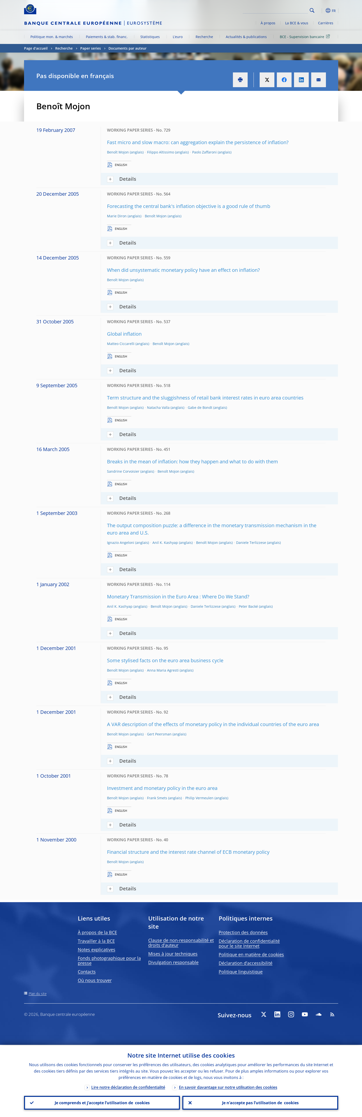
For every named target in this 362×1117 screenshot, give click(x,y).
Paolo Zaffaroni (204, 152)
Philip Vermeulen (199, 798)
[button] (321, 10)
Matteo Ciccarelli (120, 343)
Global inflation (124, 334)
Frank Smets (157, 798)
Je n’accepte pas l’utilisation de (260, 1102)
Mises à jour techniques (173, 954)
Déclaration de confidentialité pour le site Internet (249, 943)
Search (312, 10)
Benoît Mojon (118, 152)
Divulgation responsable (173, 962)
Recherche (204, 36)
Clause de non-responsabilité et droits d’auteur (181, 942)
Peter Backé (248, 606)
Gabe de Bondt (200, 407)
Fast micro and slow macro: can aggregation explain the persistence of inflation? (198, 142)
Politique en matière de (251, 954)
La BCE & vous (296, 23)
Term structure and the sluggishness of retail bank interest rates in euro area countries (205, 397)
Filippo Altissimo (160, 152)
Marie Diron (117, 216)
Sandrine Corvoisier (123, 471)
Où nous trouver (95, 980)
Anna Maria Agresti (163, 670)
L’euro (178, 36)
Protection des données (243, 932)
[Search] (283, 10)
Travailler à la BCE (96, 941)
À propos (268, 23)
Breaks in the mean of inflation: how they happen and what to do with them (192, 461)
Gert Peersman (159, 734)
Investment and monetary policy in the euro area (162, 788)
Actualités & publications (246, 36)
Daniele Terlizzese (251, 542)
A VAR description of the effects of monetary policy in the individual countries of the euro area (213, 724)
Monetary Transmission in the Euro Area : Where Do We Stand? (178, 596)
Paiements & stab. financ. (107, 36)
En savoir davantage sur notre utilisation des (228, 1086)
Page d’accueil (36, 48)
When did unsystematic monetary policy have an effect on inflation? (183, 270)
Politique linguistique (241, 972)
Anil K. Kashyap (165, 542)
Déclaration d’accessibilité (245, 963)
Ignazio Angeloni (120, 542)
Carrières (325, 23)
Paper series (90, 48)
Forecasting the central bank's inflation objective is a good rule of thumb (188, 206)
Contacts (87, 972)
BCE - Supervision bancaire (306, 36)
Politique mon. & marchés (51, 36)
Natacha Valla (158, 407)
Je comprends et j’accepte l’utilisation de (101, 1102)
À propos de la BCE (97, 932)
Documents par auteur (127, 48)
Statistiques (150, 36)
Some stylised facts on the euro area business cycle (165, 660)
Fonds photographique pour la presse (109, 960)
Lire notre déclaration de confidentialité (128, 1086)
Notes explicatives (96, 949)
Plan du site (38, 993)
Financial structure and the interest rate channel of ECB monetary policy (188, 852)
